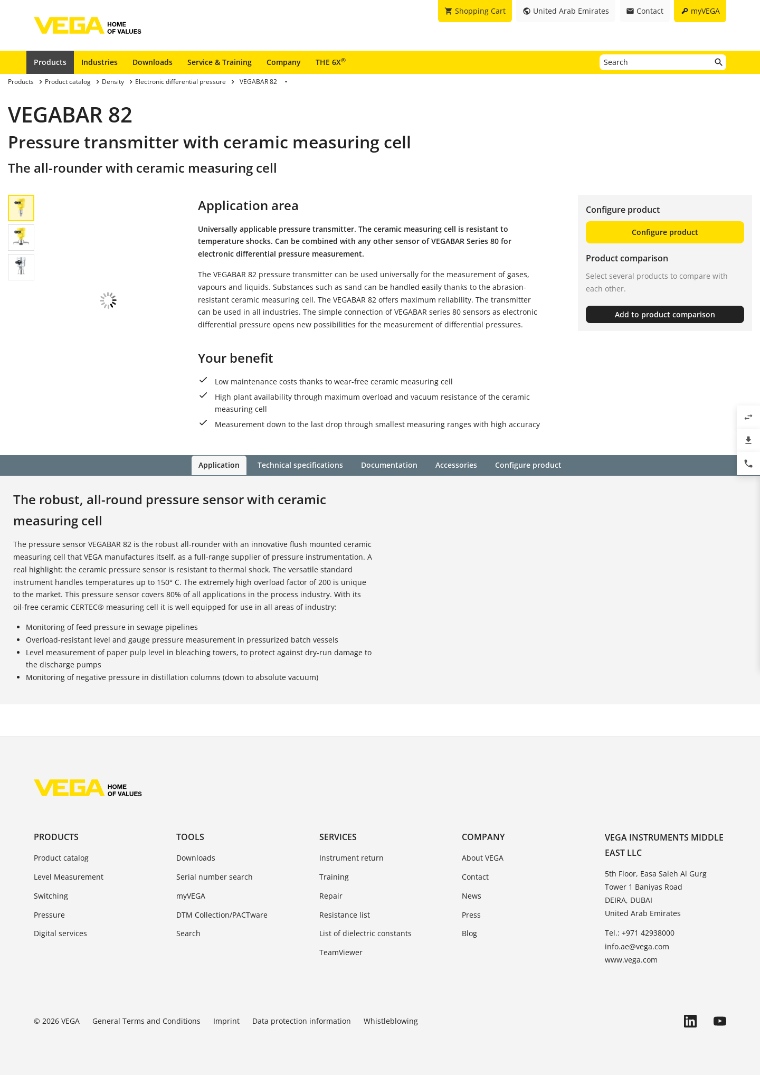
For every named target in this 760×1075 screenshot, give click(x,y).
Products (50, 62)
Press (471, 914)
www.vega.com (631, 959)
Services (338, 836)
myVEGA (190, 895)
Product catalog (61, 857)
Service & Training (219, 62)
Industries (99, 62)
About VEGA (483, 857)
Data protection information (301, 1020)
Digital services (60, 933)
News (471, 895)
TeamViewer (341, 952)
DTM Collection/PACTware (222, 914)
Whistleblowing (391, 1020)
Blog (469, 933)
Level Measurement (68, 876)
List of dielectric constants (365, 933)
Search (188, 933)
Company (284, 62)
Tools (190, 836)
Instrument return (351, 857)
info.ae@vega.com (637, 946)
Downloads (152, 62)
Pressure (49, 914)
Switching (51, 895)
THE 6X (331, 61)
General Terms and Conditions (146, 1020)
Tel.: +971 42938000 (639, 933)
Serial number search (214, 876)
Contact (475, 876)
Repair (331, 895)
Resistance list (344, 914)
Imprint (226, 1020)
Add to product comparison (665, 314)
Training (334, 876)
